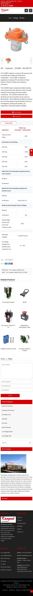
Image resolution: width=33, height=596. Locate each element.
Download (19, 526)
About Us (19, 517)
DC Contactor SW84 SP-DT (16, 270)
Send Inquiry (16, 112)
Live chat (16, 116)
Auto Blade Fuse (6, 414)
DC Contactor (9, 259)
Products (19, 520)
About (2, 4)
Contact (6, 4)
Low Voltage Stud (6, 436)
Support (19, 529)
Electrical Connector (7, 406)
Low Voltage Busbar (7, 431)
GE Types (4, 423)
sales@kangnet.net (26, 555)
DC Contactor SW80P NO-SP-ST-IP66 (16, 272)
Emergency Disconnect (8, 410)
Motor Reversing (6, 427)
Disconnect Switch (6, 567)
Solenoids (4, 419)
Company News (21, 523)
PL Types (3, 564)
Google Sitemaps (26, 590)
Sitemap (18, 590)
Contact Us (20, 532)
